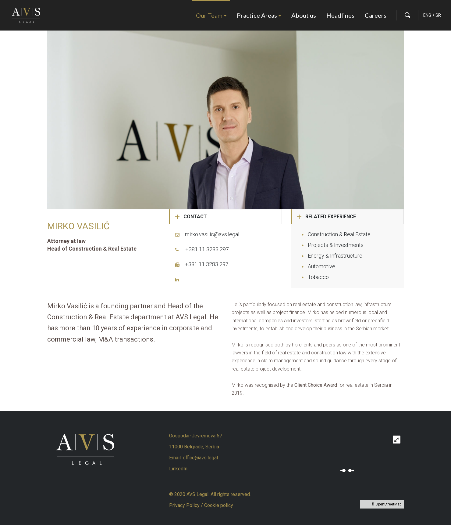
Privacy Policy (185, 505)
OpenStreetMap (388, 504)
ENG (427, 15)
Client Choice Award (315, 385)
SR (438, 15)
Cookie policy (218, 505)
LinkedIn (178, 469)
